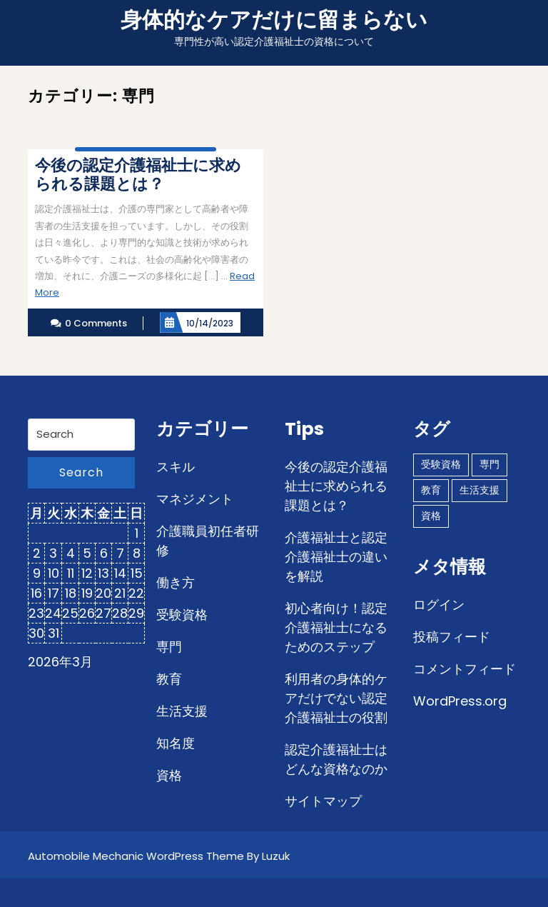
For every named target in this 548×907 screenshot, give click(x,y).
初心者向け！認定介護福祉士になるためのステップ (336, 627)
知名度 (175, 743)
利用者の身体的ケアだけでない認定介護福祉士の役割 (336, 698)
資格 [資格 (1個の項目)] (431, 515)
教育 (169, 679)
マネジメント (194, 499)
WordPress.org (460, 701)
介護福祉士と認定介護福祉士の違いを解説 (336, 556)
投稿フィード (451, 637)
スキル (175, 467)
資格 (169, 775)
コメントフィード (464, 669)
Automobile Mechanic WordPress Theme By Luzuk (159, 855)
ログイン (439, 604)
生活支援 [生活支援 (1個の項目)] (479, 490)
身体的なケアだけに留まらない (274, 20)
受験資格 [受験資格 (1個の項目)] (441, 464)
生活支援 (182, 711)
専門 (169, 647)
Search (81, 472)
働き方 (175, 582)
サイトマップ (323, 801)
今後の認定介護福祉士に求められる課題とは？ (336, 486)
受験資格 (182, 614)
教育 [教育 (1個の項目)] (431, 490)
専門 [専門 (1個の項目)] (489, 464)
